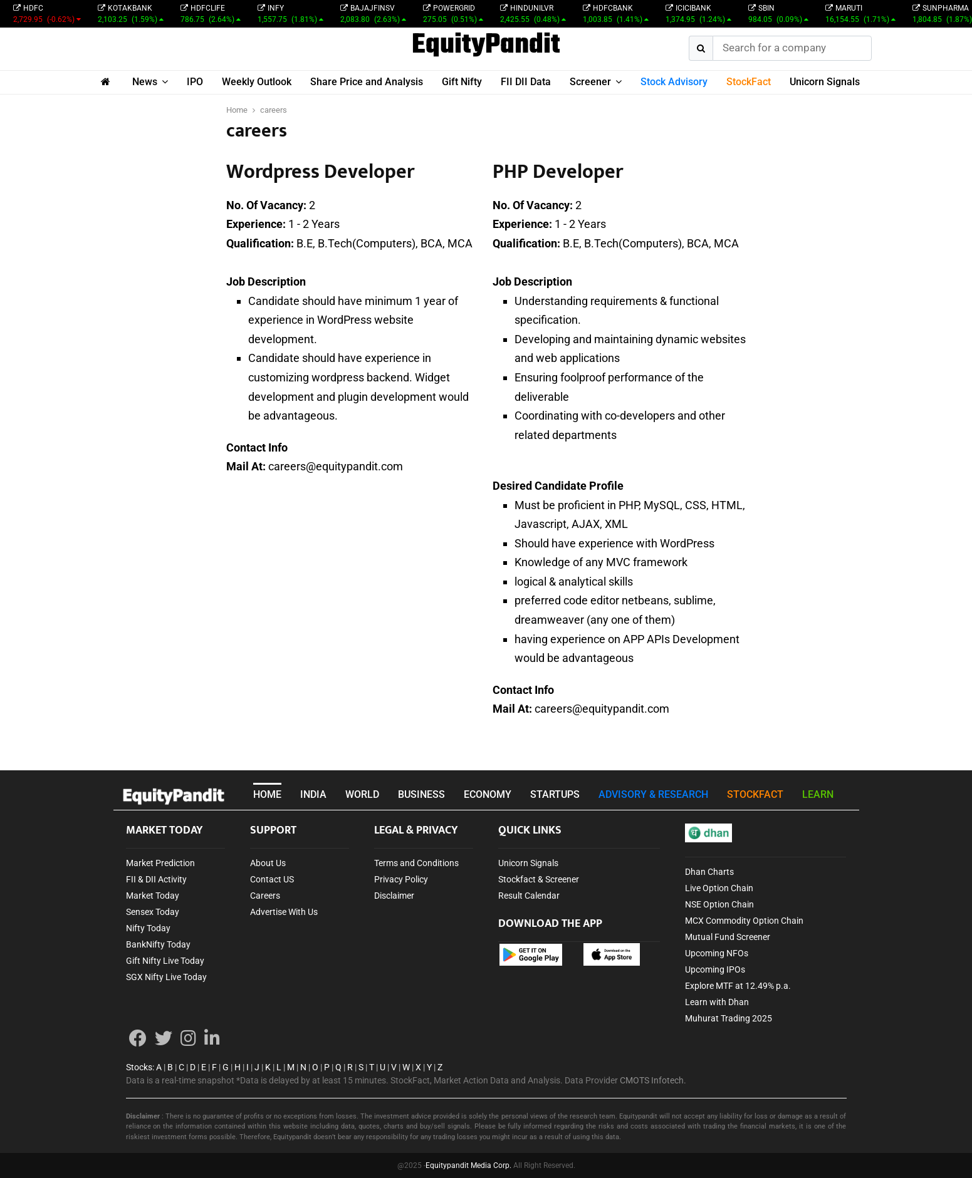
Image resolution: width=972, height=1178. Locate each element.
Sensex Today (152, 912)
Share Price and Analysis (366, 82)
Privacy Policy (401, 879)
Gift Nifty (462, 82)
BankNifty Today (158, 944)
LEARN (818, 794)
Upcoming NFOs (716, 953)
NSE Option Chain (719, 904)
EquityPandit (486, 46)
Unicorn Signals (825, 82)
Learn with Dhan (717, 1002)
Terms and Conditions (416, 863)
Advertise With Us (284, 912)
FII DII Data (526, 82)
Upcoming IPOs (715, 969)
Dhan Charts (709, 872)
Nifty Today (148, 928)
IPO (195, 82)
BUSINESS (421, 794)
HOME (267, 794)
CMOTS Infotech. (653, 1080)
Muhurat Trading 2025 (728, 1018)
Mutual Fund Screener (727, 937)
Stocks (139, 1067)
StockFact (748, 82)
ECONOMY (487, 794)
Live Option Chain (719, 888)
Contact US (272, 879)
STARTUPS (555, 794)
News (144, 82)
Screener (590, 82)
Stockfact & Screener (538, 879)
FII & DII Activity (156, 879)
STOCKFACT (755, 794)
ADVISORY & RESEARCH (653, 794)
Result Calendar (529, 896)
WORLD (362, 794)
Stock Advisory (674, 82)
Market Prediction (160, 863)
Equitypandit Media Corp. (468, 1165)
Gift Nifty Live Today (165, 961)
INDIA (313, 794)
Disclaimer (394, 896)
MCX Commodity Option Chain (744, 921)
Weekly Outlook (256, 82)
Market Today (152, 896)
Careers (265, 896)
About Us (268, 863)
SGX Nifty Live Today (166, 977)
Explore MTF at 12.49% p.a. (738, 986)
